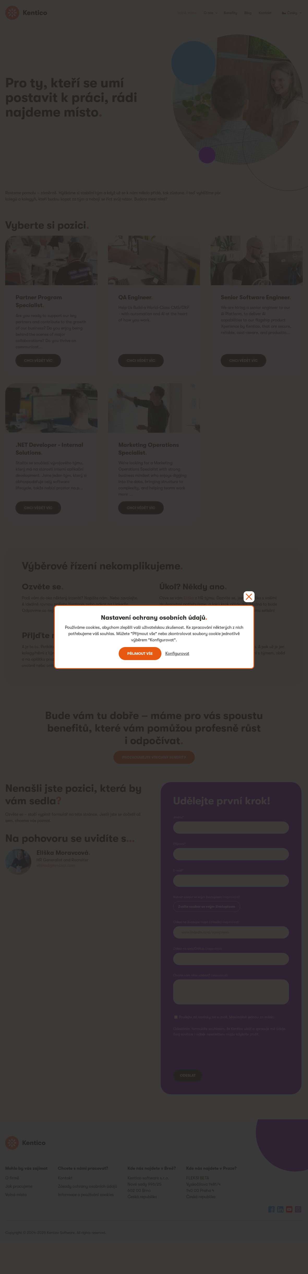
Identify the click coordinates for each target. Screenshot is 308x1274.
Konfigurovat (177, 653)
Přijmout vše (140, 653)
